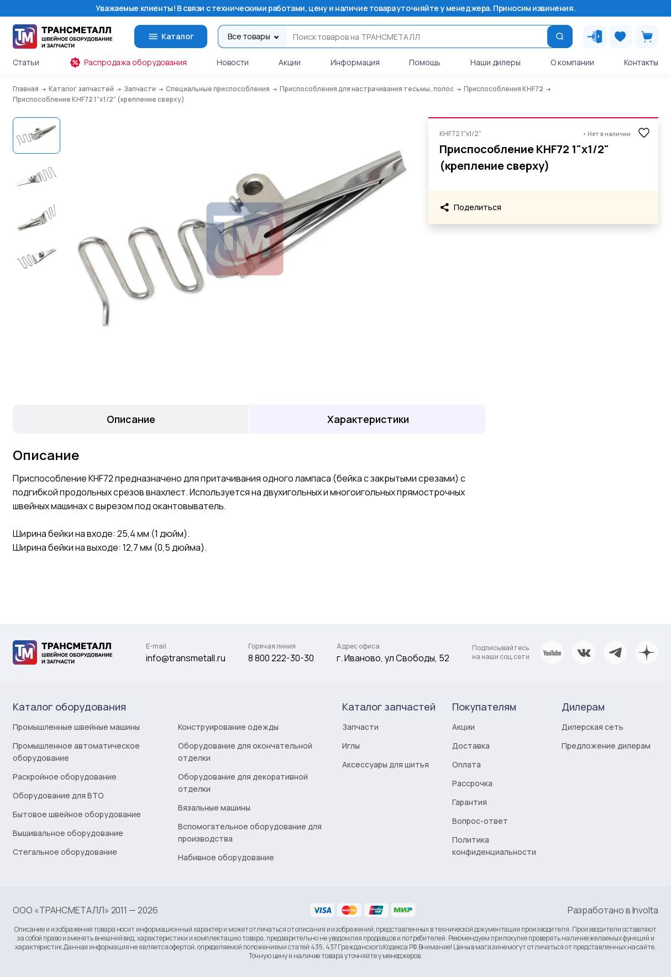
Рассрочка (472, 783)
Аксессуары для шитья (385, 764)
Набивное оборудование (226, 857)
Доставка (471, 745)
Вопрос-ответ (480, 821)
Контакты (641, 62)
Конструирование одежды (228, 727)
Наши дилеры (495, 62)
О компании (572, 62)
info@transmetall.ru (186, 658)
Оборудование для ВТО (58, 795)
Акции (290, 62)
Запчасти (360, 727)
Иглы (351, 745)
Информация (355, 62)
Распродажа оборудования (128, 62)
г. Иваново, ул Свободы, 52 (393, 658)
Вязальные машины (214, 807)
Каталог (171, 36)
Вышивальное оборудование (68, 833)
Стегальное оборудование (65, 852)
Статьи (26, 62)
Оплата (466, 764)
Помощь (425, 62)
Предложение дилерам (606, 745)
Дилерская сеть (592, 727)
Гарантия (469, 802)
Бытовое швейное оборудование (77, 814)
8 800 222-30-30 (281, 658)
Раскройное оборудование (65, 776)
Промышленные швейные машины (76, 727)
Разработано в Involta (613, 910)
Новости (233, 62)
